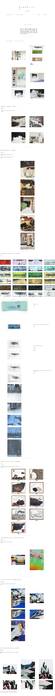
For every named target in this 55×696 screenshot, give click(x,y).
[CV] (33, 14)
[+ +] (50, 14)
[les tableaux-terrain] (9, 14)
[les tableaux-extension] (20, 15)
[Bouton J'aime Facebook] (48, 692)
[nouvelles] (38, 14)
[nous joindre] (45, 14)
